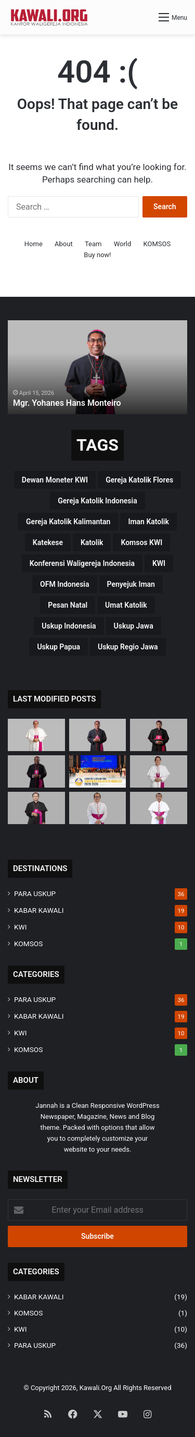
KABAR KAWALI (38, 910)
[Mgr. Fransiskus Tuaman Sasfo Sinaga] (158, 808)
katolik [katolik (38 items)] (92, 542)
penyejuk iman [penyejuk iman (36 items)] (131, 584)
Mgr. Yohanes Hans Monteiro (67, 403)
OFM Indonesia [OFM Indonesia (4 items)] (64, 584)
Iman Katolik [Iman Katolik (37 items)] (148, 521)
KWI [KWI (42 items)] (158, 563)
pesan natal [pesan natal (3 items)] (67, 605)
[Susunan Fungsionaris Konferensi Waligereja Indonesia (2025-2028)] (97, 771)
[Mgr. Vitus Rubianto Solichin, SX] (97, 808)
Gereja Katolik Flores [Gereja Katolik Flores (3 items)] (139, 480)
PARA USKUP (35, 893)
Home (33, 244)
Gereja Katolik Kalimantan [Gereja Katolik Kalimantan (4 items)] (68, 521)
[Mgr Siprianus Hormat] (36, 735)
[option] (97, 367)
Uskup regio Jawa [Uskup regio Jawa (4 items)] (128, 647)
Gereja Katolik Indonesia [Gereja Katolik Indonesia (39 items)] (97, 501)
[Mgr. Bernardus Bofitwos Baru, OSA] (36, 771)
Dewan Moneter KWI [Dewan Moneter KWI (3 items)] (55, 480)
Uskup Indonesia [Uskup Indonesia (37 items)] (69, 626)
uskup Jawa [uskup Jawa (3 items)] (133, 626)
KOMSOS (157, 244)
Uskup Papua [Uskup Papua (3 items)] (58, 647)
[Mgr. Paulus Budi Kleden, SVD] (158, 735)
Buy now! (97, 255)
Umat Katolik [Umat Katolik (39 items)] (126, 605)
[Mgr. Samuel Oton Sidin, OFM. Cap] (36, 808)
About (64, 244)
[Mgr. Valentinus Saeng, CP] (158, 771)
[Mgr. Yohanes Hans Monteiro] (97, 735)
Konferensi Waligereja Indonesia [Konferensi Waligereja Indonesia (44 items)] (82, 563)
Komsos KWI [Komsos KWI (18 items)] (141, 542)
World (123, 244)
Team (93, 244)
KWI (20, 927)
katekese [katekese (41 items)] (48, 542)
